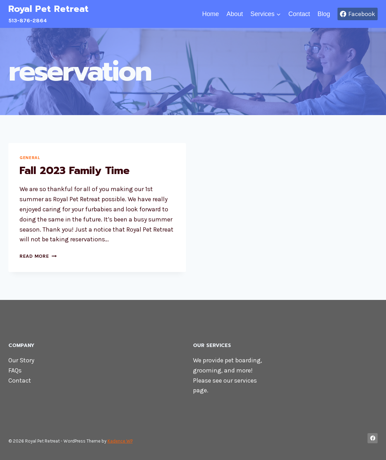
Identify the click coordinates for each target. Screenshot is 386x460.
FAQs (15, 370)
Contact (299, 13)
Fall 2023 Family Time (74, 171)
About (235, 13)
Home (210, 13)
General (30, 157)
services (245, 380)
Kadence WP (120, 441)
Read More (38, 256)
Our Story (21, 360)
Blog (324, 13)
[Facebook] (373, 438)
